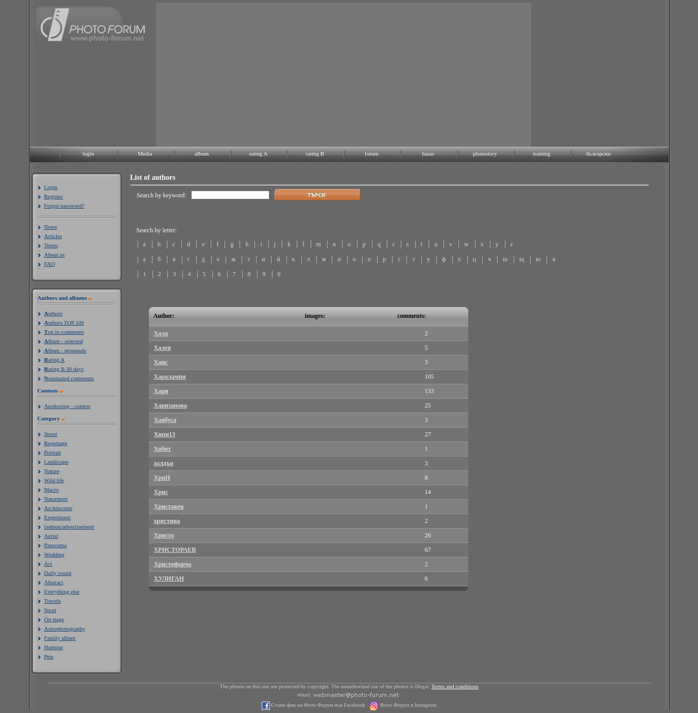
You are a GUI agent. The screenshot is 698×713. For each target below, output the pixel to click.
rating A (258, 153)
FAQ (49, 264)
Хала (161, 333)
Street (51, 434)
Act (48, 564)
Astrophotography (65, 628)
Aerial (51, 536)
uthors (53, 313)
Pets (49, 656)
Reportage (55, 443)
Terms (51, 245)
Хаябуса (165, 419)
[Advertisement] (343, 75)
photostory (485, 153)
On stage (54, 619)
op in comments (64, 332)
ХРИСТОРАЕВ (175, 549)
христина (167, 520)
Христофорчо (173, 564)
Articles (53, 236)
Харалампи (170, 376)
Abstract (53, 582)
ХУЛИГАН (169, 578)
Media (145, 153)
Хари (161, 391)
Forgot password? (64, 205)
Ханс (161, 362)
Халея (162, 347)
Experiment (57, 517)
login (88, 153)
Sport (50, 610)
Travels (52, 601)
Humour (53, 647)
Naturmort (56, 499)
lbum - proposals (65, 350)
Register (53, 196)
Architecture (58, 508)
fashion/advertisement (69, 526)
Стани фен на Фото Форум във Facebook (317, 705)
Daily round (58, 573)
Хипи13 (164, 434)
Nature (52, 471)
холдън (164, 463)
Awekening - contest (67, 406)
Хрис (161, 492)
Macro (51, 489)
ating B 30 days (64, 369)
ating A (54, 359)
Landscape (56, 462)
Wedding (54, 554)
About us (54, 254)
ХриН (162, 477)
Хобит (162, 448)
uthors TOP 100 (64, 322)
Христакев (169, 506)
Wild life (54, 480)
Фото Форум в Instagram (408, 705)
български (598, 153)
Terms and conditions (455, 686)
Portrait (52, 452)
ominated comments (69, 378)
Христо (164, 535)
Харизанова (170, 405)
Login (51, 187)
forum (372, 153)
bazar (428, 153)
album (202, 153)
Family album (60, 638)
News (50, 227)
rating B (315, 153)
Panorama (55, 545)
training (541, 153)
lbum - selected (63, 341)
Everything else (62, 591)
